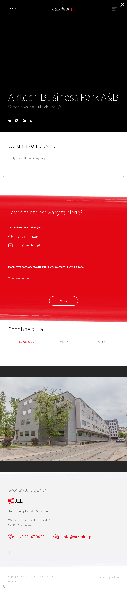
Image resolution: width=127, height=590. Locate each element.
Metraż (63, 342)
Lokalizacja (26, 342)
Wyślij (63, 300)
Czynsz (100, 342)
